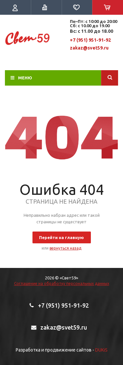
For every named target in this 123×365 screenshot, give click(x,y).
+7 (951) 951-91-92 (90, 40)
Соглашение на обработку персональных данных (61, 283)
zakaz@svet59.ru (89, 48)
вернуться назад (65, 248)
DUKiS (101, 350)
